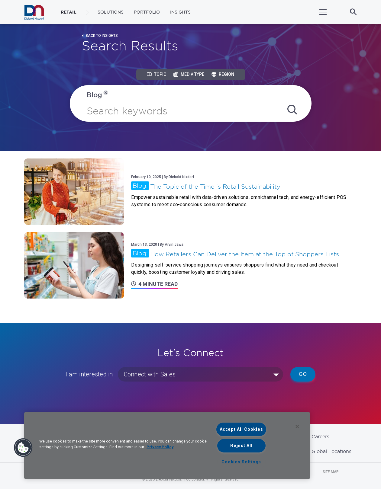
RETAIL (68, 12)
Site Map (330, 472)
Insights (180, 12)
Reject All (241, 445)
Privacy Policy (160, 447)
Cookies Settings (241, 462)
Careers (320, 436)
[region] (167, 445)
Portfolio (147, 12)
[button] (23, 447)
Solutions (111, 12)
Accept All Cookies (241, 429)
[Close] (297, 426)
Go (303, 374)
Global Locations (331, 451)
